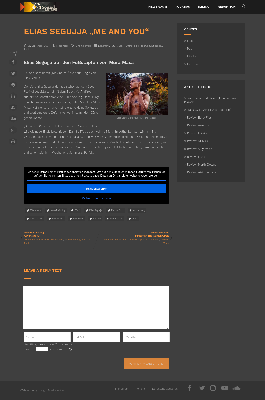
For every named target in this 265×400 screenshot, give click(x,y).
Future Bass (117, 210)
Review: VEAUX (196, 141)
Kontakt (140, 388)
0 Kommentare (83, 45)
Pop (188, 48)
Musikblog (78, 218)
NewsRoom (157, 6)
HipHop (190, 56)
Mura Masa (58, 218)
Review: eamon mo (198, 125)
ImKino (204, 6)
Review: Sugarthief (198, 149)
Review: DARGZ (196, 133)
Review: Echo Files (198, 117)
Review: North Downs (200, 164)
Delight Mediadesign (51, 390)
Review (159, 45)
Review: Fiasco (195, 156)
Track (26, 48)
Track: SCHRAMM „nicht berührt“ (207, 109)
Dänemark (103, 45)
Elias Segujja (95, 210)
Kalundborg (139, 210)
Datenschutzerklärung (165, 388)
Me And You (36, 218)
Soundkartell (116, 218)
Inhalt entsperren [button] (96, 188)
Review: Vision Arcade (200, 172)
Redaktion (227, 6)
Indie (189, 40)
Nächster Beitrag (132, 234)
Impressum (121, 388)
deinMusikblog (57, 210)
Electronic (192, 64)
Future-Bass (117, 45)
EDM (77, 210)
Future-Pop (131, 45)
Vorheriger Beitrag (60, 234)
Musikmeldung (146, 45)
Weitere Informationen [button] (96, 198)
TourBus (182, 6)
